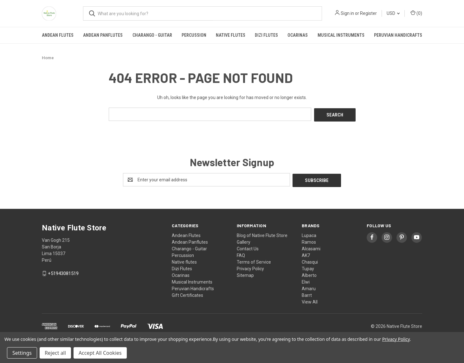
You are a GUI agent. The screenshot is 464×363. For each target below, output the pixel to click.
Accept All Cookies (100, 352)
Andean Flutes (58, 35)
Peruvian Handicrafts (398, 35)
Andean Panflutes (103, 35)
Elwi (306, 280)
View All (310, 300)
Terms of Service (254, 260)
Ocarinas (297, 35)
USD (393, 13)
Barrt (307, 293)
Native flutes (230, 35)
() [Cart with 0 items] (416, 13)
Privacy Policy (250, 267)
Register (368, 13)
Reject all (55, 352)
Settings (22, 352)
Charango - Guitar (152, 35)
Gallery (243, 240)
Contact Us (248, 247)
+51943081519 (63, 272)
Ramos (309, 240)
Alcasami (311, 247)
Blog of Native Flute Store (262, 233)
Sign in (347, 13)
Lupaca (309, 233)
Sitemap (245, 273)
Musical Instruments (341, 35)
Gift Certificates (187, 293)
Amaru (309, 287)
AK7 (306, 253)
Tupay (308, 267)
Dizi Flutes (266, 35)
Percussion (194, 35)
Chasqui (310, 260)
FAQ (241, 253)
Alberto (309, 273)
